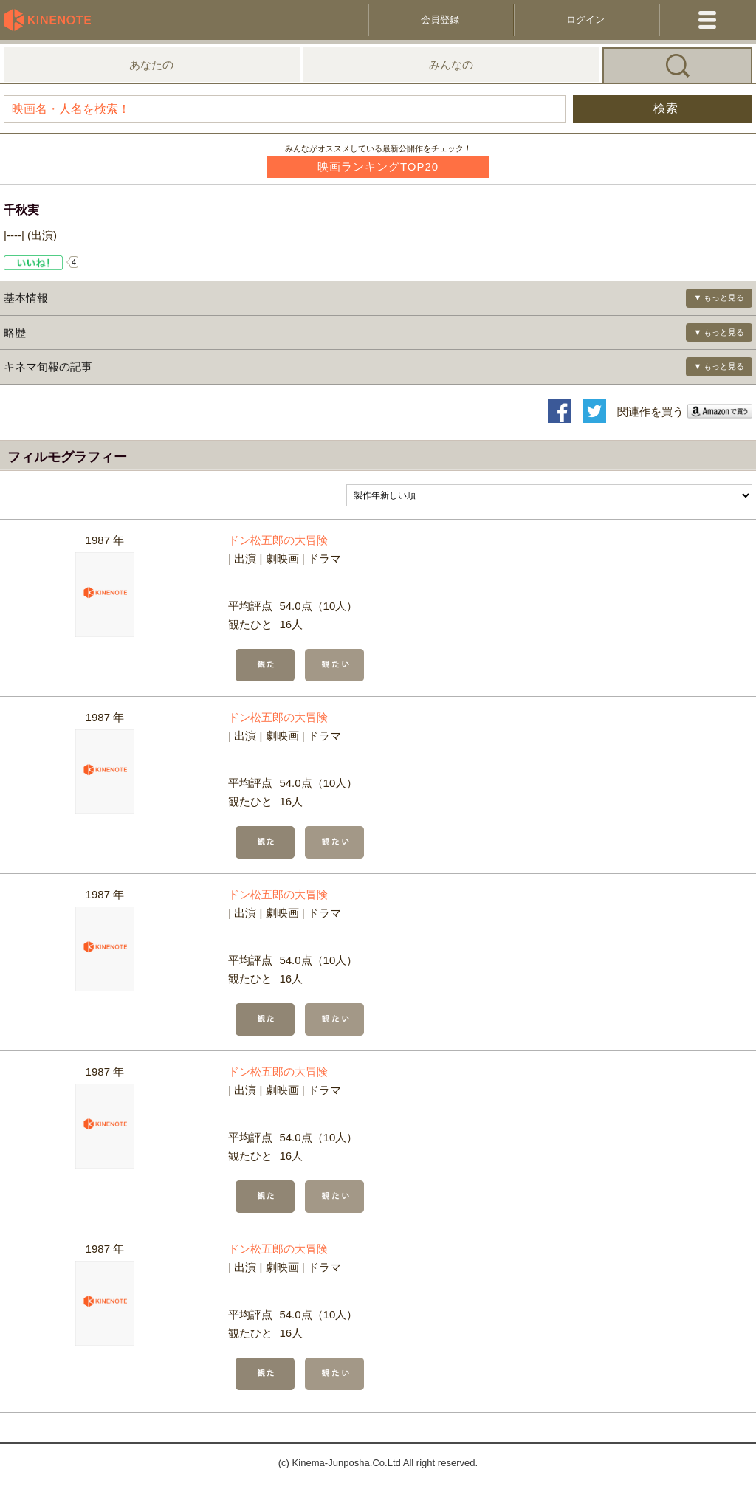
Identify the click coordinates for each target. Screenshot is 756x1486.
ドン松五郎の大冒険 (278, 540)
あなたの (151, 64)
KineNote (52, 20)
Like (33, 262)
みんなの (451, 64)
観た (265, 665)
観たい (334, 665)
